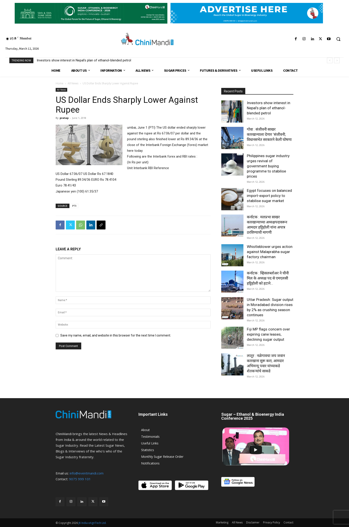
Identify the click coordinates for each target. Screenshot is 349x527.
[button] (338, 39)
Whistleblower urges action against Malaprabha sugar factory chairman (269, 251)
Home (59, 83)
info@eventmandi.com (86, 473)
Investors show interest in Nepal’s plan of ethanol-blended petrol (84, 60)
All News (73, 83)
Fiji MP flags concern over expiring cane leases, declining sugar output (268, 334)
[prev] (330, 60)
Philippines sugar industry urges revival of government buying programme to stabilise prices (268, 166)
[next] (337, 60)
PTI (74, 205)
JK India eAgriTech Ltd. (92, 523)
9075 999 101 (80, 479)
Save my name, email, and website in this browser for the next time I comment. (115, 335)
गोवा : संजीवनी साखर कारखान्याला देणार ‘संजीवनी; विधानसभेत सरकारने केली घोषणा (269, 134)
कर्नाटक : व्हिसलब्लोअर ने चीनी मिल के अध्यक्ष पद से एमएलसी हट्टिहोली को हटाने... (268, 278)
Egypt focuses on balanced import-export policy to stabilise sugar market (269, 195)
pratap (64, 118)
